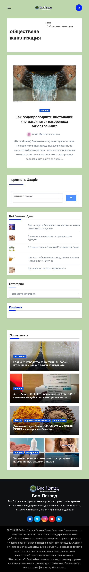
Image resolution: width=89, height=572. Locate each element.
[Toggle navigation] (9, 7)
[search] (35, 196)
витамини (20, 356)
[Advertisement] (62, 38)
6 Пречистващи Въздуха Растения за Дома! (53, 247)
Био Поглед (44, 496)
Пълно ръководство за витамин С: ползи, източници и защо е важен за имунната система (40, 365)
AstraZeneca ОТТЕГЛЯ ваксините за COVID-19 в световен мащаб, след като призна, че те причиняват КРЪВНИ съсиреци (44, 397)
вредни (19, 452)
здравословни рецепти (37, 420)
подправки (59, 420)
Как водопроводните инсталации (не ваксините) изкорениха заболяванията (44, 122)
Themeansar (58, 567)
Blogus (44, 567)
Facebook (15, 307)
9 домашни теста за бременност (47, 268)
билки (18, 420)
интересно (32, 452)
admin (32, 134)
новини (44, 110)
